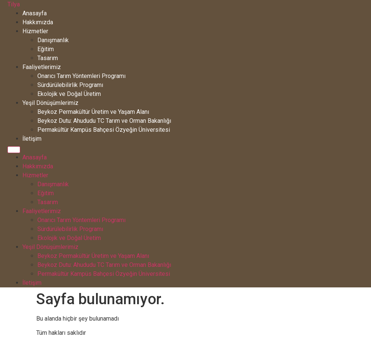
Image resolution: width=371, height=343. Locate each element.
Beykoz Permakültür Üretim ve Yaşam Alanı (93, 111)
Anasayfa (34, 13)
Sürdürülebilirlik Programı (70, 84)
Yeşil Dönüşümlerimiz (50, 102)
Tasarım (47, 58)
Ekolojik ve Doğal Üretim (69, 93)
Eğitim (45, 49)
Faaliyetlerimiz (41, 67)
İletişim (31, 138)
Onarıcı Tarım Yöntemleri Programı (81, 75)
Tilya (13, 4)
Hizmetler (35, 31)
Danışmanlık (53, 40)
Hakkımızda (37, 22)
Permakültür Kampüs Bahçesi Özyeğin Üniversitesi (103, 129)
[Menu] (13, 149)
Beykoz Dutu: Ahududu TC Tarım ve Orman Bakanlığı (104, 120)
